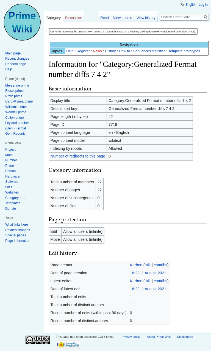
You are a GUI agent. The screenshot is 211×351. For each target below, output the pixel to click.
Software (11, 182)
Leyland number (17, 123)
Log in (203, 5)
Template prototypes (184, 51)
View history (146, 18)
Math (9, 155)
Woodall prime (15, 112)
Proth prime (13, 96)
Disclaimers (185, 336)
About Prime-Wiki (159, 336)
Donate (10, 209)
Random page (15, 64)
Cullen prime (14, 118)
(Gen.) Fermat (15, 128)
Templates (12, 203)
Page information (17, 241)
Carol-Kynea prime (19, 101)
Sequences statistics (149, 51)
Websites (12, 192)
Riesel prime (14, 91)
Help (69, 51)
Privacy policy (131, 336)
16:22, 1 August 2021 (148, 273)
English (190, 5)
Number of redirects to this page (78, 156)
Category (53, 18)
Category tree (15, 198)
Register (83, 51)
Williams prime (16, 107)
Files (8, 187)
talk (148, 265)
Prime (9, 166)
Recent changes (17, 58)
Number (11, 160)
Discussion (73, 18)
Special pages (15, 235)
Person (10, 171)
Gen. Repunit (15, 134)
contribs (160, 265)
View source (122, 18)
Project (10, 149)
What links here (16, 224)
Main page (13, 53)
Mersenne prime (17, 85)
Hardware (12, 176)
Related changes (17, 230)
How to (124, 51)
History (110, 51)
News (97, 51)
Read (104, 18)
